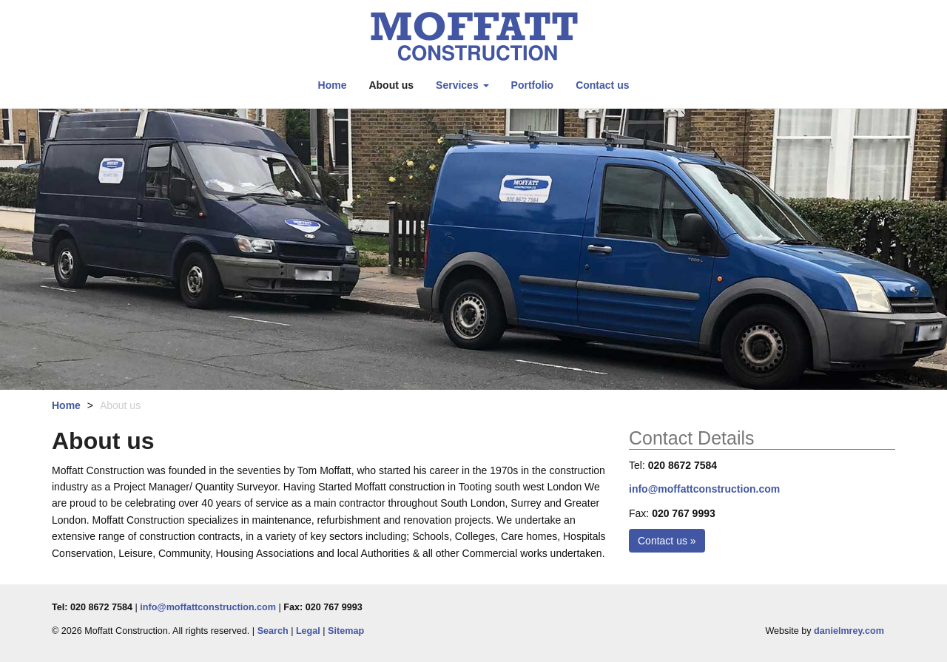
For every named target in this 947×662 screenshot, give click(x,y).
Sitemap (346, 631)
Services (462, 85)
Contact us (602, 85)
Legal (308, 631)
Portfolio (532, 85)
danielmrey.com (849, 631)
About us (391, 85)
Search (273, 631)
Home (332, 85)
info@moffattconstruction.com (704, 489)
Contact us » (667, 541)
